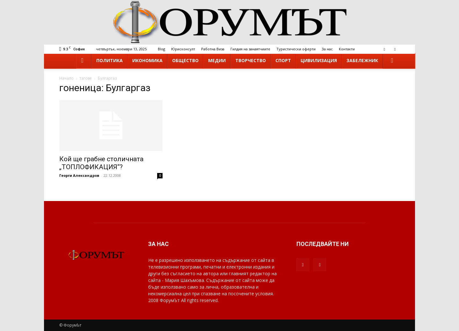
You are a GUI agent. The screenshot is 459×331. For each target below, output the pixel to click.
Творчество (250, 60)
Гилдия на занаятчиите (250, 49)
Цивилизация (319, 60)
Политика (109, 60)
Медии (217, 60)
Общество (185, 60)
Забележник (362, 60)
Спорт (283, 60)
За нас (327, 49)
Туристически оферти (296, 49)
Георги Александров (79, 175)
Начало (66, 78)
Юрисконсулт (183, 49)
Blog (161, 49)
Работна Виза (212, 49)
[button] (392, 61)
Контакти (347, 49)
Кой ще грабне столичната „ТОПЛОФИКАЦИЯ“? (101, 163)
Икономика (147, 60)
